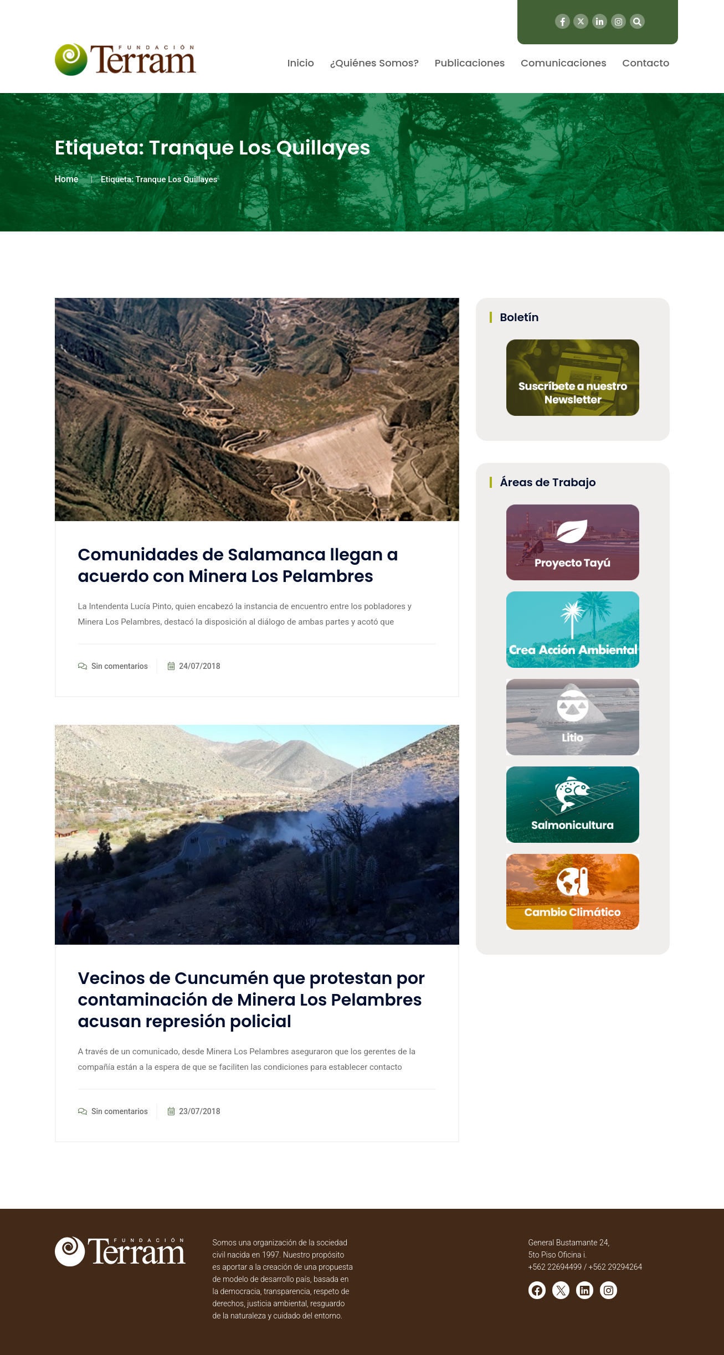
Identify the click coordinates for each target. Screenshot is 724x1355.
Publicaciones (470, 63)
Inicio (300, 63)
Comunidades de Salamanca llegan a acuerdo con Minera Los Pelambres (238, 565)
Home (67, 179)
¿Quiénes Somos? (374, 63)
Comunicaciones (564, 63)
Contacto (646, 63)
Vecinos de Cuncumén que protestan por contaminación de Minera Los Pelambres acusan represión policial (251, 1000)
